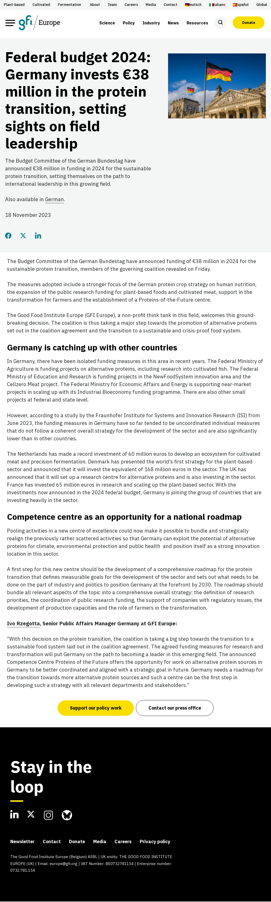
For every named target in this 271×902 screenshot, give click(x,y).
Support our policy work (95, 708)
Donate (248, 22)
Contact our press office (175, 708)
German (54, 200)
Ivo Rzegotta (23, 623)
